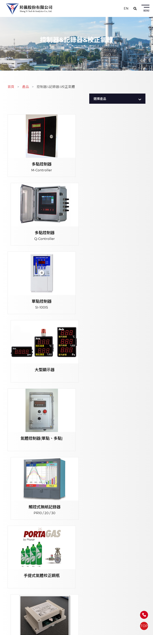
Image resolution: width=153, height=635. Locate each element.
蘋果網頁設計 (106, 632)
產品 (25, 88)
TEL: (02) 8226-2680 (62, 540)
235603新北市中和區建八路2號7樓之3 (74, 534)
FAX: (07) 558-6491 (60, 608)
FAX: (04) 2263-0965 (61, 577)
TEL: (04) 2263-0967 (61, 571)
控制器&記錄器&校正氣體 (56, 88)
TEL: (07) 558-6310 (60, 603)
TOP (144, 626)
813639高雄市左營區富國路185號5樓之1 (74, 598)
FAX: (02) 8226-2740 (61, 545)
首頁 (11, 88)
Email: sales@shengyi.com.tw (69, 551)
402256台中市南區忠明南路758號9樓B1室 (76, 566)
